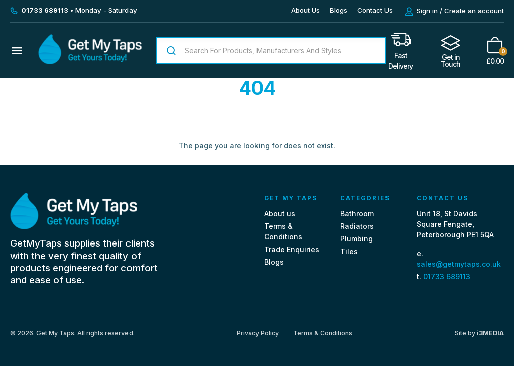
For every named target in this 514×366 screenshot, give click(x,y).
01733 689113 (446, 276)
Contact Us (375, 10)
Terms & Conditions (322, 333)
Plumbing (356, 238)
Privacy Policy (258, 333)
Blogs (338, 10)
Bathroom (357, 213)
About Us (305, 10)
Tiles (349, 251)
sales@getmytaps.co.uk (459, 264)
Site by (479, 333)
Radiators (357, 226)
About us (279, 213)
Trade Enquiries (291, 249)
